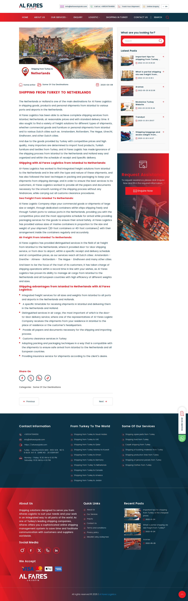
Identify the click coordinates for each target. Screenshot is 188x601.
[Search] (139, 40)
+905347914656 (31, 434)
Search (161, 17)
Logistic (93, 17)
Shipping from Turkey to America (88, 475)
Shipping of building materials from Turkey (144, 449)
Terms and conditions (96, 528)
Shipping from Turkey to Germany (88, 460)
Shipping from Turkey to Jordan (88, 480)
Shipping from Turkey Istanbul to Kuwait (91, 449)
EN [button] (165, 6)
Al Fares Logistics (107, 594)
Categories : (25, 387)
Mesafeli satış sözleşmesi (98, 537)
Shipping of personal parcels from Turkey (143, 460)
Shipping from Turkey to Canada (88, 470)
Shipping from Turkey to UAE (86, 439)
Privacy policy (93, 532)
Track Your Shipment (129, 6)
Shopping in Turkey (117, 17)
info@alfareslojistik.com (34, 439)
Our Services (58, 17)
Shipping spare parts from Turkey (140, 434)
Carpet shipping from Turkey (137, 444)
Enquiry (78, 17)
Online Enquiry (151, 6)
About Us (39, 17)
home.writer (27, 84)
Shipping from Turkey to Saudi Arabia (90, 434)
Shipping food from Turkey (136, 439)
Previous (29, 401)
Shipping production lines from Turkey (142, 455)
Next (103, 401)
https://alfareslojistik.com (35, 444)
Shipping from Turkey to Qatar (87, 444)
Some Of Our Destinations (53, 84)
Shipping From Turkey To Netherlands (90, 465)
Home (25, 17)
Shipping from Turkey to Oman (87, 455)
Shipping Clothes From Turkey (138, 465)
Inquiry (90, 518)
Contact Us (141, 17)
